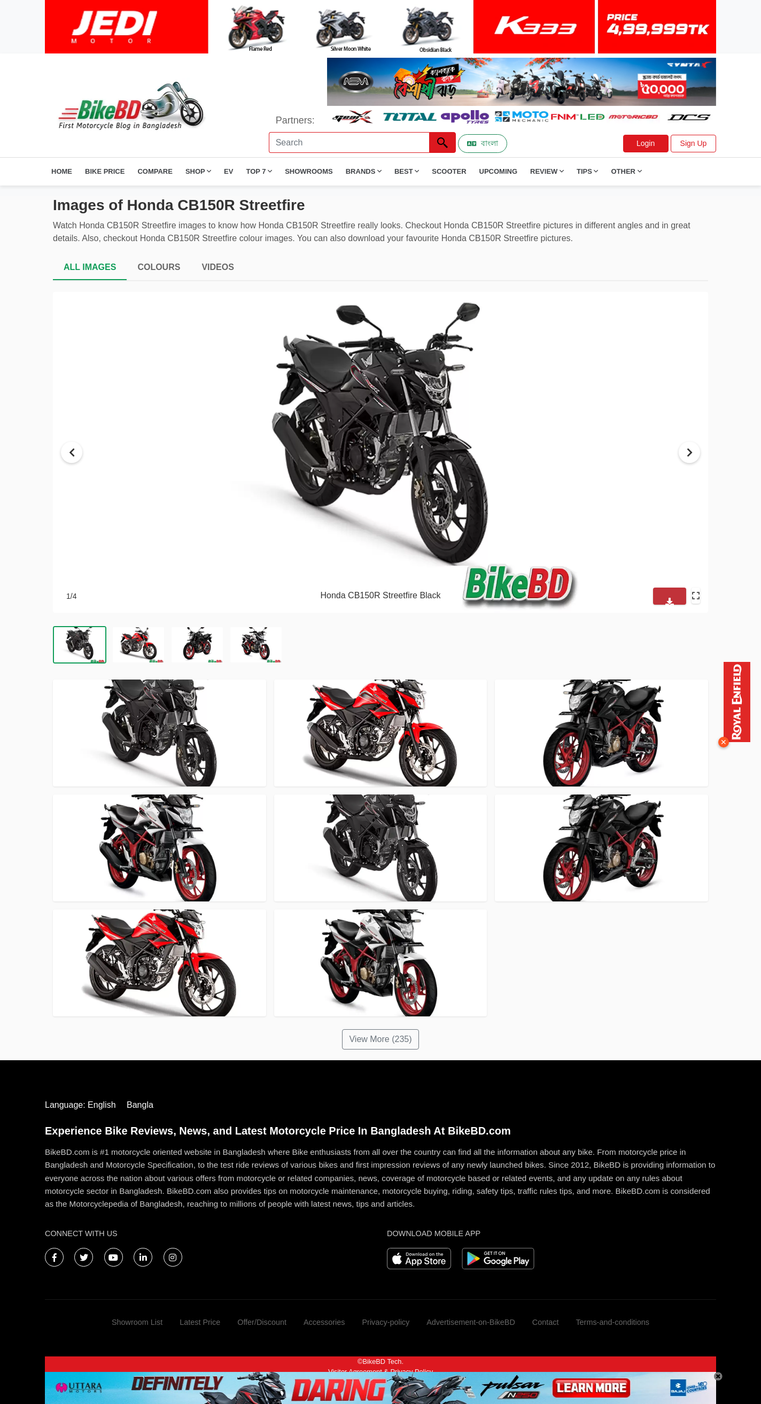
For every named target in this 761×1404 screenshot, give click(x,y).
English (101, 1104)
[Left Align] (442, 142)
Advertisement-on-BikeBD (470, 1322)
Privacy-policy (385, 1322)
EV (228, 171)
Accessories (324, 1322)
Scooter (449, 171)
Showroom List (137, 1322)
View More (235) (380, 1039)
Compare (154, 171)
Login (645, 143)
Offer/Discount (261, 1322)
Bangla (140, 1104)
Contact (545, 1322)
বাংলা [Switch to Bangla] (482, 143)
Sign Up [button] (693, 143)
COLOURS (158, 267)
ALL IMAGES (90, 267)
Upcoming (498, 171)
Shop (198, 171)
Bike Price (105, 171)
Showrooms (309, 171)
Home (61, 171)
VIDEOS (217, 267)
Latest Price (200, 1322)
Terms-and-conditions (612, 1322)
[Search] (349, 142)
